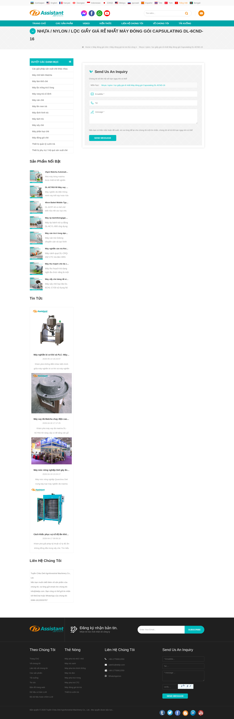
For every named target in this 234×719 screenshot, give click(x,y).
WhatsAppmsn (114, 676)
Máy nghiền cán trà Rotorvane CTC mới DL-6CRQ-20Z (57, 248)
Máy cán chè (38, 100)
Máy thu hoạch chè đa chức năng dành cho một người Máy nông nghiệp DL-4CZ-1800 (57, 264)
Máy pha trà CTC (72, 682)
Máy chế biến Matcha (42, 75)
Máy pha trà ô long (73, 678)
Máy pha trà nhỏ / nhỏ (74, 659)
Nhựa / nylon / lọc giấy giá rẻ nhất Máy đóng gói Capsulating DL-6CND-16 (133, 85)
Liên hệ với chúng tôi (39, 668)
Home (86, 47)
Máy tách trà (38, 119)
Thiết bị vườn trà (72, 692)
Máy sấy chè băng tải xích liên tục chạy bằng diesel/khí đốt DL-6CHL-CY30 (57, 279)
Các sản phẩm (64, 23)
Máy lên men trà (39, 106)
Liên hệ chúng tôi (132, 23)
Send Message (102, 138)
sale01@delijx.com (116, 665)
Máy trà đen (70, 673)
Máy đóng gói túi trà (73, 687)
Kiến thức (106, 23)
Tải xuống (185, 23)
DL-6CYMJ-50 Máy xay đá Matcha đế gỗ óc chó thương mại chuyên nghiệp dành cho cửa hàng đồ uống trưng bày (57, 187)
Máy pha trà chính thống (75, 668)
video (86, 23)
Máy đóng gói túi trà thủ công (122, 47)
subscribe (194, 629)
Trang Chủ (39, 23)
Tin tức (33, 682)
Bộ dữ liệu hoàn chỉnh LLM (41, 697)
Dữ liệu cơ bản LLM (38, 692)
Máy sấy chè (38, 125)
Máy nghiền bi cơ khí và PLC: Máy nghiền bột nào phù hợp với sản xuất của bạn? (52, 355)
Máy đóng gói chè (100, 47)
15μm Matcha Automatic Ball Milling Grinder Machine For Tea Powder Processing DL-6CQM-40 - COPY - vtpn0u (57, 172)
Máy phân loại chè (40, 131)
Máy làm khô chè (40, 81)
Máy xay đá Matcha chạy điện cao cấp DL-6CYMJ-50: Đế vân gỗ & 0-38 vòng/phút (52, 419)
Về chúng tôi (161, 23)
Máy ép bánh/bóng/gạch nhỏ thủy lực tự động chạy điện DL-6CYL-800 (57, 218)
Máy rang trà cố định (41, 94)
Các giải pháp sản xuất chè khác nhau (50, 69)
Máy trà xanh (70, 663)
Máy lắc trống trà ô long (43, 87)
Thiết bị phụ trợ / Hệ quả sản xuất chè (50, 150)
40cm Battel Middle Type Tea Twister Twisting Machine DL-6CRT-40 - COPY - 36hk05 (57, 202)
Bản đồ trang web (37, 687)
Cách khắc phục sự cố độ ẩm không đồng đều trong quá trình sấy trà (52, 534)
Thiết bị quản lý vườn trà (43, 144)
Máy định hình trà (40, 112)
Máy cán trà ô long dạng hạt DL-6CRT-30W (57, 233)
